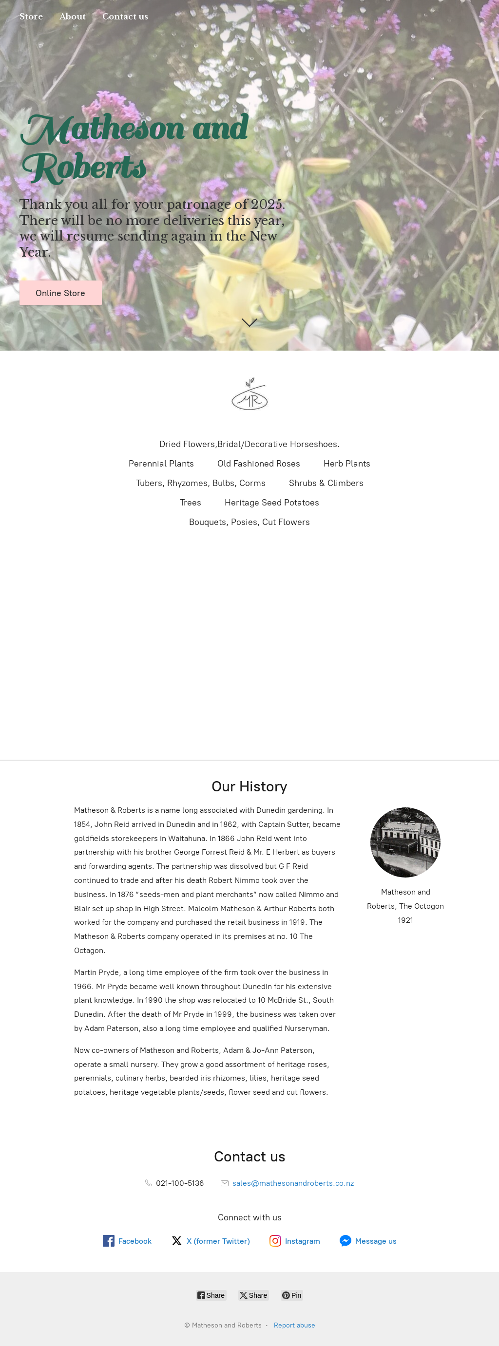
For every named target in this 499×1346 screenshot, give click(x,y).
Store (31, 16)
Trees (190, 502)
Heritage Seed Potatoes (272, 502)
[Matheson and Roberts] (249, 393)
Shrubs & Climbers (326, 483)
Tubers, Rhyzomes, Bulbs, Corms (201, 483)
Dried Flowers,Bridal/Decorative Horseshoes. (249, 444)
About (72, 16)
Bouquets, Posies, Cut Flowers (249, 522)
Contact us (125, 16)
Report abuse (294, 1325)
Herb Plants (347, 463)
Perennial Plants (161, 463)
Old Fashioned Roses (258, 463)
